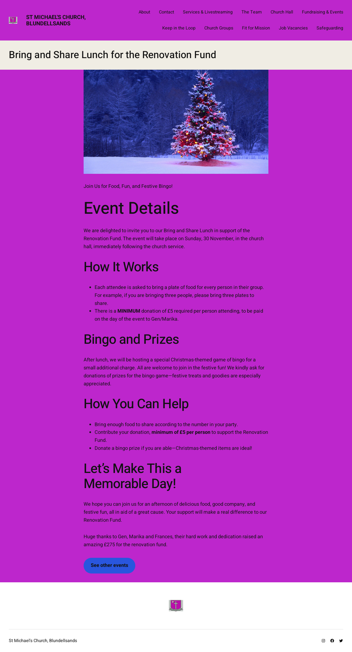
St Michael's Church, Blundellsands (56, 20)
